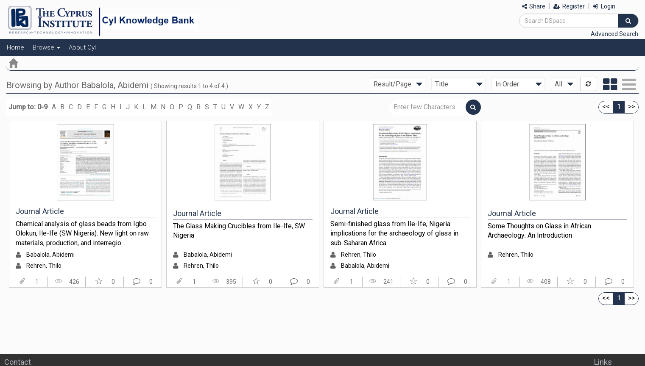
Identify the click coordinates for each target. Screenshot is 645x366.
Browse (46, 47)
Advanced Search (614, 33)
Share (533, 6)
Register (569, 6)
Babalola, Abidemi (50, 254)
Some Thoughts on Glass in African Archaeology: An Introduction (539, 231)
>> (631, 107)
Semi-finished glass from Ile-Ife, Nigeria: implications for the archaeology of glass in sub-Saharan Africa (394, 233)
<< (606, 107)
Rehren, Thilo (43, 265)
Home (15, 47)
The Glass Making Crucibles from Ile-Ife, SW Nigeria (239, 231)
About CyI (82, 47)
